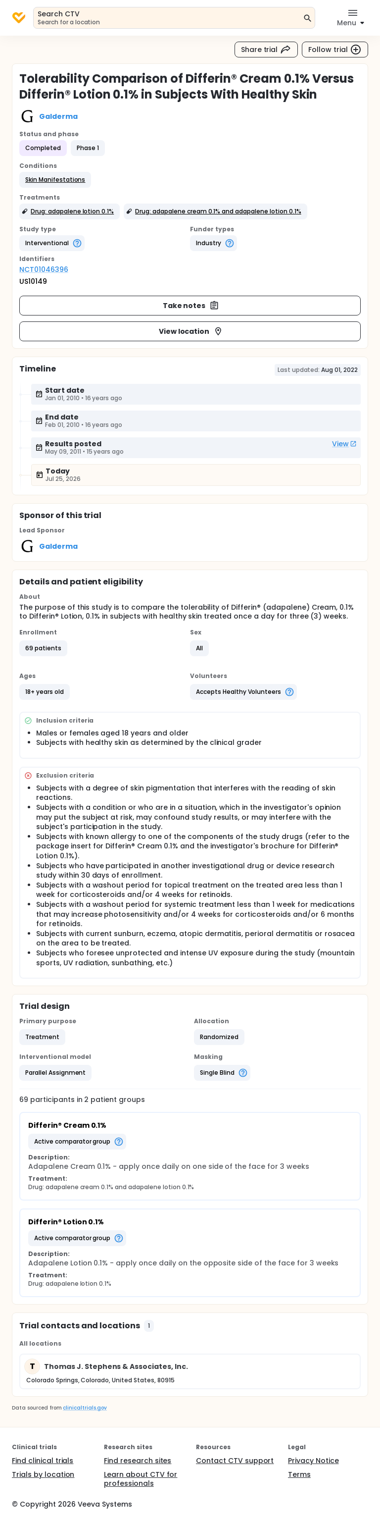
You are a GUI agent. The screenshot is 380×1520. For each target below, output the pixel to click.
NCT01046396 (43, 269)
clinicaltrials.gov (84, 1408)
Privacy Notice (313, 1460)
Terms (299, 1474)
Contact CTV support (235, 1460)
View (344, 443)
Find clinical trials (42, 1460)
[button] (55, 180)
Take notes (191, 306)
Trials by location (43, 1474)
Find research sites (137, 1460)
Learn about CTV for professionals (140, 1479)
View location (191, 331)
